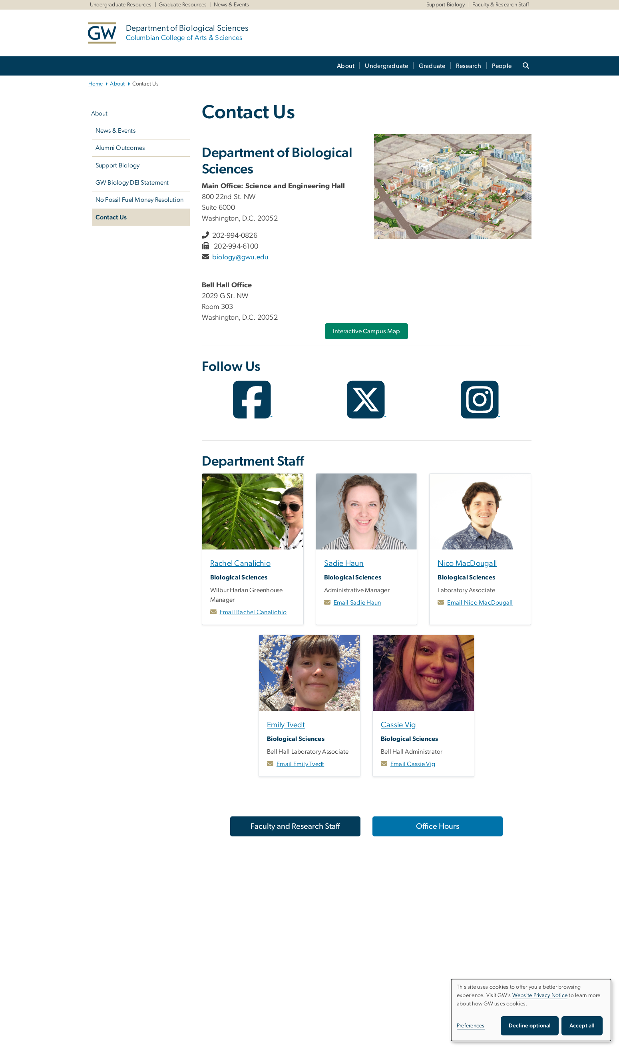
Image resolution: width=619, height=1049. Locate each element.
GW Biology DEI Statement (132, 182)
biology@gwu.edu (240, 257)
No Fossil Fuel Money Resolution (140, 200)
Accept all (582, 1026)
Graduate (432, 66)
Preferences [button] (471, 1026)
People (502, 66)
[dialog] (531, 1010)
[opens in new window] (253, 414)
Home (95, 84)
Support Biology (445, 5)
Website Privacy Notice (540, 995)
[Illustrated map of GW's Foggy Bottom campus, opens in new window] (452, 186)
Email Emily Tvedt (300, 764)
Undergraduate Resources (121, 5)
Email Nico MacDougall (480, 602)
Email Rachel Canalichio (253, 612)
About (345, 66)
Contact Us (111, 217)
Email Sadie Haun (357, 602)
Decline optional (530, 1026)
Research (469, 66)
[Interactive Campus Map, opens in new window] (366, 331)
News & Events (231, 5)
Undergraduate (386, 66)
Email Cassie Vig (412, 764)
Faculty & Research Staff (500, 5)
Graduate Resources (183, 5)
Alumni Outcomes (120, 148)
